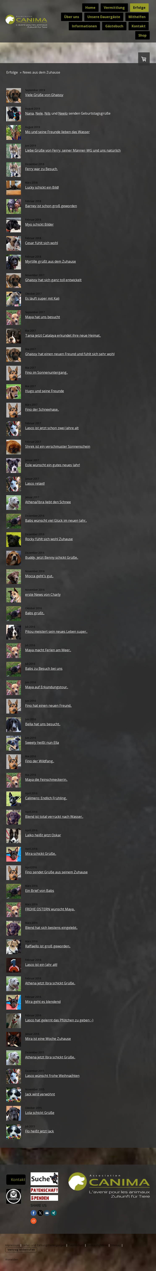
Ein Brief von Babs (39, 890)
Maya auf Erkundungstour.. (46, 687)
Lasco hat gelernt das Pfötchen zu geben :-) (59, 1020)
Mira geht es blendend (43, 1001)
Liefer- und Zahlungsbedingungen (43, 1245)
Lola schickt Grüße (39, 1112)
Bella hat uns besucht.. (42, 724)
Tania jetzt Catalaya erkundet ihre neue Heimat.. (63, 335)
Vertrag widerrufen (21, 1249)
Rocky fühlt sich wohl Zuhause (49, 539)
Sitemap (115, 1245)
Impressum (12, 1245)
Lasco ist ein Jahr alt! (41, 964)
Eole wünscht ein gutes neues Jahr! (52, 465)
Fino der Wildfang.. (39, 761)
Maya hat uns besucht (42, 317)
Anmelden (11, 1259)
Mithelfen (137, 17)
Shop (142, 35)
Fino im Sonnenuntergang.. (46, 372)
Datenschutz (76, 1245)
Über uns (71, 17)
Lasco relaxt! (35, 483)
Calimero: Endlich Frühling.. (46, 798)
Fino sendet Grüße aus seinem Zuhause (56, 872)
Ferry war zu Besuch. (41, 169)
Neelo (63, 113)
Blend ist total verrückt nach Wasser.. (54, 816)
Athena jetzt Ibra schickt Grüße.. (50, 983)
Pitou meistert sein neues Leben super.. (56, 631)
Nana (29, 113)
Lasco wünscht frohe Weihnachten (52, 1075)
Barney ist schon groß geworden (51, 206)
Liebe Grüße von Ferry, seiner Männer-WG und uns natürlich (73, 150)
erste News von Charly (43, 594)
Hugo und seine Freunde (44, 391)
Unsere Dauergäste (103, 17)
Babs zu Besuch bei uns (43, 668)
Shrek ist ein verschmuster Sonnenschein (57, 446)
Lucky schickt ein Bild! (42, 187)
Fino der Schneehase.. (42, 409)
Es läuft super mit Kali (42, 298)
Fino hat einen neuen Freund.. (48, 705)
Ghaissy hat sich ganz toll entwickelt (53, 280)
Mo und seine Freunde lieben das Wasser (57, 132)
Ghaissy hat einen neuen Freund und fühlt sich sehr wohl (69, 354)
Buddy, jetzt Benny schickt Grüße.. (51, 557)
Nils (47, 113)
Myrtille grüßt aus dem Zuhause (50, 261)
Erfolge (139, 7)
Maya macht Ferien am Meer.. (48, 650)
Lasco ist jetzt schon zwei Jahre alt (52, 428)
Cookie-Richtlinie (97, 1245)
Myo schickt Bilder (39, 224)
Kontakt (139, 26)
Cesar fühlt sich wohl (41, 243)
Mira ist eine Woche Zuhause (48, 1038)
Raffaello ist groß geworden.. (47, 946)
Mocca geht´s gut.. (39, 576)
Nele (39, 113)
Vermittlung (114, 7)
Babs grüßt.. (34, 613)
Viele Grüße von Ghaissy (44, 95)
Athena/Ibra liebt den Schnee (48, 502)
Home (90, 7)
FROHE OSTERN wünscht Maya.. (50, 909)
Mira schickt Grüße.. (40, 853)
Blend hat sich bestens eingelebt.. (51, 927)
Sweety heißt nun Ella (42, 742)
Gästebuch (114, 26)
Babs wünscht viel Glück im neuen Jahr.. (56, 520)
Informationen (84, 26)
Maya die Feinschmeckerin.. (46, 779)
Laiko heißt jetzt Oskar (43, 835)
